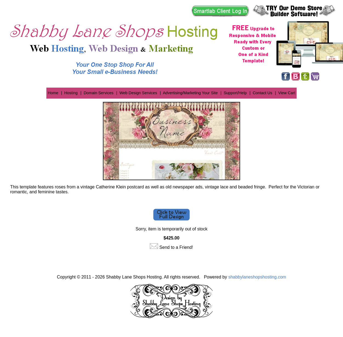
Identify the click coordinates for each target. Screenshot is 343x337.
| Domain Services (97, 93)
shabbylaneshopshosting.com (257, 277)
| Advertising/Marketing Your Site (189, 93)
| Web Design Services (136, 93)
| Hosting (69, 93)
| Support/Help (233, 93)
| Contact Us (260, 93)
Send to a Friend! (176, 247)
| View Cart (285, 93)
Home (53, 93)
